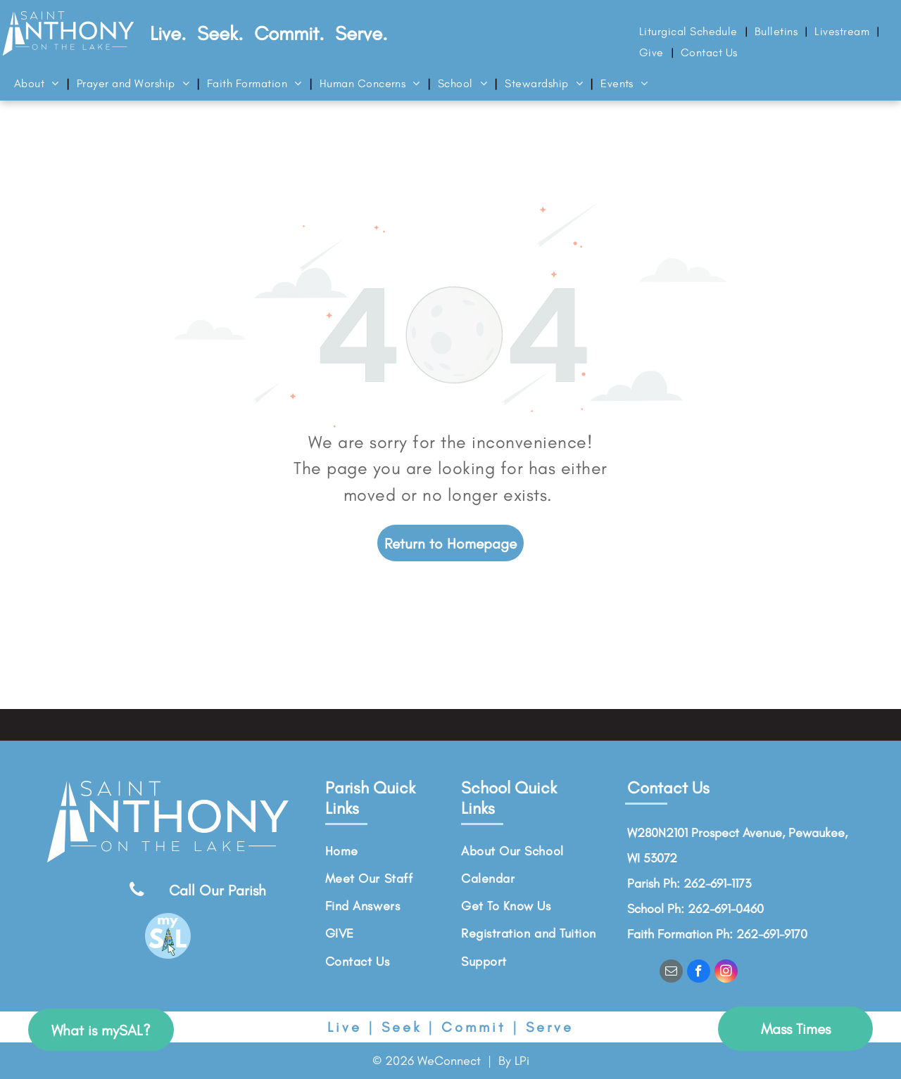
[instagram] (726, 972)
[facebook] (698, 972)
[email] (671, 972)
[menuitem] (690, 31)
